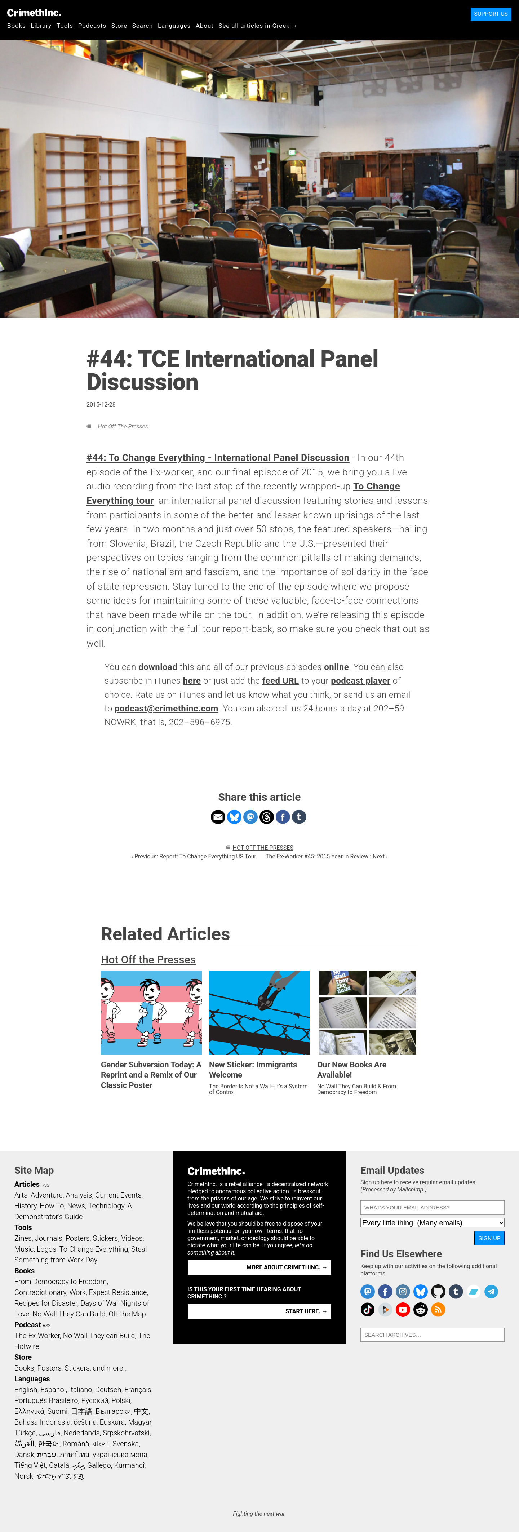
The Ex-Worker (37, 1335)
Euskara (112, 1422)
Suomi (57, 1411)
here (192, 681)
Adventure (47, 1195)
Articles (27, 1184)
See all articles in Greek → (258, 25)
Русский (94, 1400)
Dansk (24, 1454)
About (205, 25)
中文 (141, 1411)
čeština (85, 1422)
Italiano (80, 1389)
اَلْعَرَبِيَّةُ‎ (24, 1443)
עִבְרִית (46, 1454)
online (336, 667)
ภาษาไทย (74, 1454)
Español (53, 1389)
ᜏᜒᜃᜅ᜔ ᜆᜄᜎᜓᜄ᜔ (60, 1476)
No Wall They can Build (99, 1335)
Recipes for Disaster (45, 1303)
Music (24, 1249)
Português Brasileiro (46, 1400)
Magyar (139, 1422)
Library (41, 25)
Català (59, 1465)
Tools (65, 25)
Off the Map (127, 1314)
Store (119, 25)
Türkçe (25, 1433)
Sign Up (489, 1238)
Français (137, 1389)
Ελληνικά (29, 1411)
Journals (48, 1238)
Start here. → (306, 1311)
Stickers (105, 1238)
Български (113, 1411)
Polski (120, 1400)
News (76, 1206)
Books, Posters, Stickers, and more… (71, 1368)
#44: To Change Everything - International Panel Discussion (218, 457)
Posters (78, 1238)
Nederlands (81, 1433)
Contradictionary (40, 1292)
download (157, 667)
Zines (23, 1238)
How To (52, 1206)
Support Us (491, 13)
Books (16, 25)
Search (142, 25)
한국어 (48, 1443)
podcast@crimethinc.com (166, 708)
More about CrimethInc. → (287, 1267)
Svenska (125, 1443)
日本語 (81, 1411)
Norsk (23, 1476)
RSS (45, 1185)
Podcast (27, 1324)
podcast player (360, 681)
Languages (174, 25)
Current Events (118, 1195)
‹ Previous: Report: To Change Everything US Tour (193, 856)
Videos (132, 1238)
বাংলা (100, 1443)
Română (75, 1443)
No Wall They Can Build (69, 1314)
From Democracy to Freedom (60, 1281)
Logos (46, 1249)
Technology (106, 1206)
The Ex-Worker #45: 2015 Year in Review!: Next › (327, 856)
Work (78, 1292)
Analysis (79, 1195)
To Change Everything (93, 1249)
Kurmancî (129, 1465)
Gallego (99, 1465)
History (25, 1206)
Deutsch (108, 1389)
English (25, 1389)
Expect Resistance (118, 1292)
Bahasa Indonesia (42, 1422)
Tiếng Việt (30, 1465)
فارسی (50, 1433)
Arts (20, 1195)
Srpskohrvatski (126, 1433)
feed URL (280, 681)
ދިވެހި (78, 1465)
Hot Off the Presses (123, 426)
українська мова (120, 1454)
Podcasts (92, 25)
